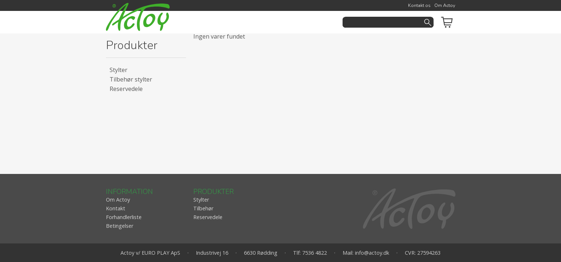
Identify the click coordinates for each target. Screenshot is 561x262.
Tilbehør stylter (131, 79)
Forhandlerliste (124, 217)
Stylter (118, 70)
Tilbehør (203, 208)
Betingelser (119, 225)
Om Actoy (444, 5)
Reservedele (126, 89)
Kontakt (115, 208)
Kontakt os (419, 5)
